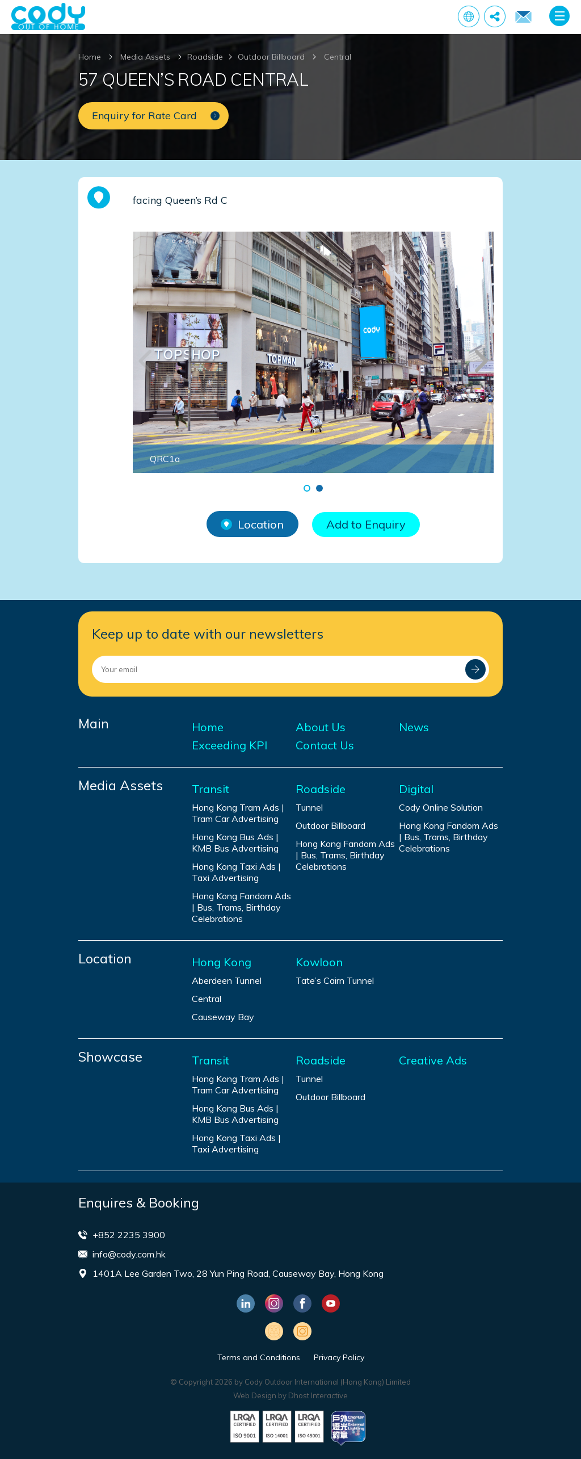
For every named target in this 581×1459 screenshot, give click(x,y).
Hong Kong (221, 962)
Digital (416, 789)
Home (89, 57)
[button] (307, 488)
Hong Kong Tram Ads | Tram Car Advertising (238, 813)
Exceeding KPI (229, 745)
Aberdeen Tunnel (227, 980)
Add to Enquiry (366, 524)
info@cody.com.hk (129, 1254)
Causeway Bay (223, 1016)
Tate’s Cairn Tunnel (335, 980)
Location (252, 524)
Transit (210, 789)
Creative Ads (433, 1060)
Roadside (205, 57)
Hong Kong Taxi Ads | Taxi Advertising (236, 872)
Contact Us (325, 745)
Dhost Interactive (318, 1395)
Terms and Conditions (258, 1357)
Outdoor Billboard (271, 57)
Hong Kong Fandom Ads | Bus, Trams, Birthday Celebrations (241, 907)
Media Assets (145, 57)
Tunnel (309, 807)
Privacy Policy (339, 1357)
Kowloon (319, 962)
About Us (321, 727)
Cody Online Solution (441, 807)
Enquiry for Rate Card (523, 17)
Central (337, 57)
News (414, 727)
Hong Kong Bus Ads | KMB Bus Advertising (235, 842)
